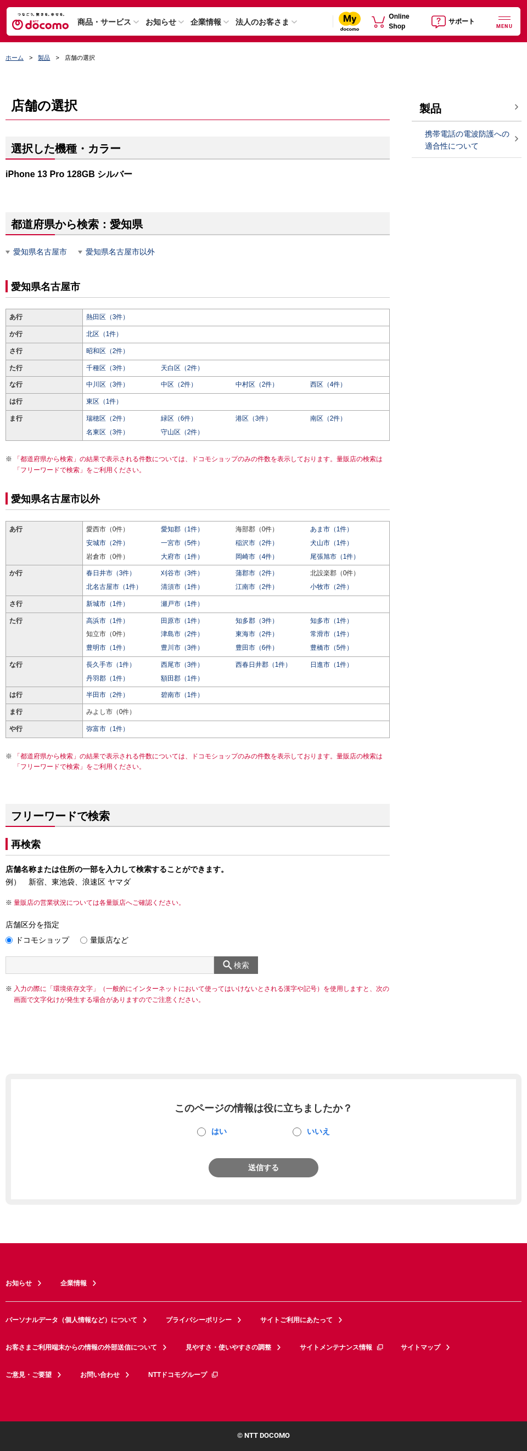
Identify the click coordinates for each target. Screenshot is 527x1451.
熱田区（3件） (108, 317)
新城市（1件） (108, 604)
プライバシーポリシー (199, 1320)
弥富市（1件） (108, 729)
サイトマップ (420, 1347)
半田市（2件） (108, 695)
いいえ (318, 1131)
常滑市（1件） (332, 634)
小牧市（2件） (332, 587)
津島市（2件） (182, 634)
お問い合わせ (100, 1375)
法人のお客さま (262, 22)
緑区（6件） (179, 418)
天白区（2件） (182, 368)
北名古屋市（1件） (114, 587)
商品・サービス (104, 22)
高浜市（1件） (108, 621)
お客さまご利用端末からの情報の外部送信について (81, 1347)
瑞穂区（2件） (108, 418)
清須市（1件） (182, 587)
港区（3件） (254, 418)
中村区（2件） (257, 384)
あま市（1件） (332, 529)
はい (219, 1131)
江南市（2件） (257, 587)
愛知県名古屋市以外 (120, 251)
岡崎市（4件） (257, 556)
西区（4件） (328, 384)
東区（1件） (104, 401)
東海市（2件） (257, 634)
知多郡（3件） (257, 621)
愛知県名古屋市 (40, 251)
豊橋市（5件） (332, 647)
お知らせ (160, 22)
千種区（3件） (108, 368)
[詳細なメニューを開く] (504, 21)
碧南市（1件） (182, 695)
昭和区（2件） (108, 351)
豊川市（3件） (182, 647)
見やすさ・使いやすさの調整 (228, 1347)
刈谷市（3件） (182, 573)
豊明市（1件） (108, 647)
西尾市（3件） (182, 664)
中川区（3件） (108, 384)
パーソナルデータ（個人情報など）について (71, 1320)
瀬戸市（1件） (182, 604)
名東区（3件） (108, 432)
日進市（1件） (332, 664)
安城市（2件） (108, 543)
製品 (44, 57)
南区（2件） (328, 418)
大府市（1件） (182, 556)
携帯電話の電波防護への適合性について (467, 140)
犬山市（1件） (332, 543)
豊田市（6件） (257, 647)
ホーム (14, 57)
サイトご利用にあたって (296, 1320)
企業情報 (205, 22)
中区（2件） (179, 384)
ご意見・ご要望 (28, 1375)
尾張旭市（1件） (335, 556)
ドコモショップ (42, 940)
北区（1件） (104, 334)
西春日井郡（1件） (264, 664)
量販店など (109, 940)
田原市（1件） (182, 621)
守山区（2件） (182, 432)
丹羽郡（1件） (108, 678)
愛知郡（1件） (182, 529)
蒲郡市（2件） (257, 573)
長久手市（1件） (111, 664)
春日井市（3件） (111, 573)
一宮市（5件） (182, 543)
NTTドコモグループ (183, 1374)
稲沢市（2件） (257, 543)
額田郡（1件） (182, 678)
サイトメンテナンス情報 (342, 1347)
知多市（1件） (332, 621)
